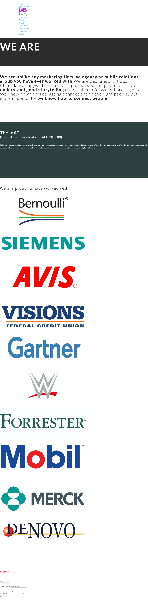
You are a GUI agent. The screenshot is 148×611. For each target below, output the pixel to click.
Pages (21, 20)
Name (2, 582)
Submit (5, 600)
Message (3, 593)
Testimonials (24, 28)
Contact (22, 34)
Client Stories (24, 17)
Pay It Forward (24, 31)
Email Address (5, 586)
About (21, 23)
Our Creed (23, 26)
